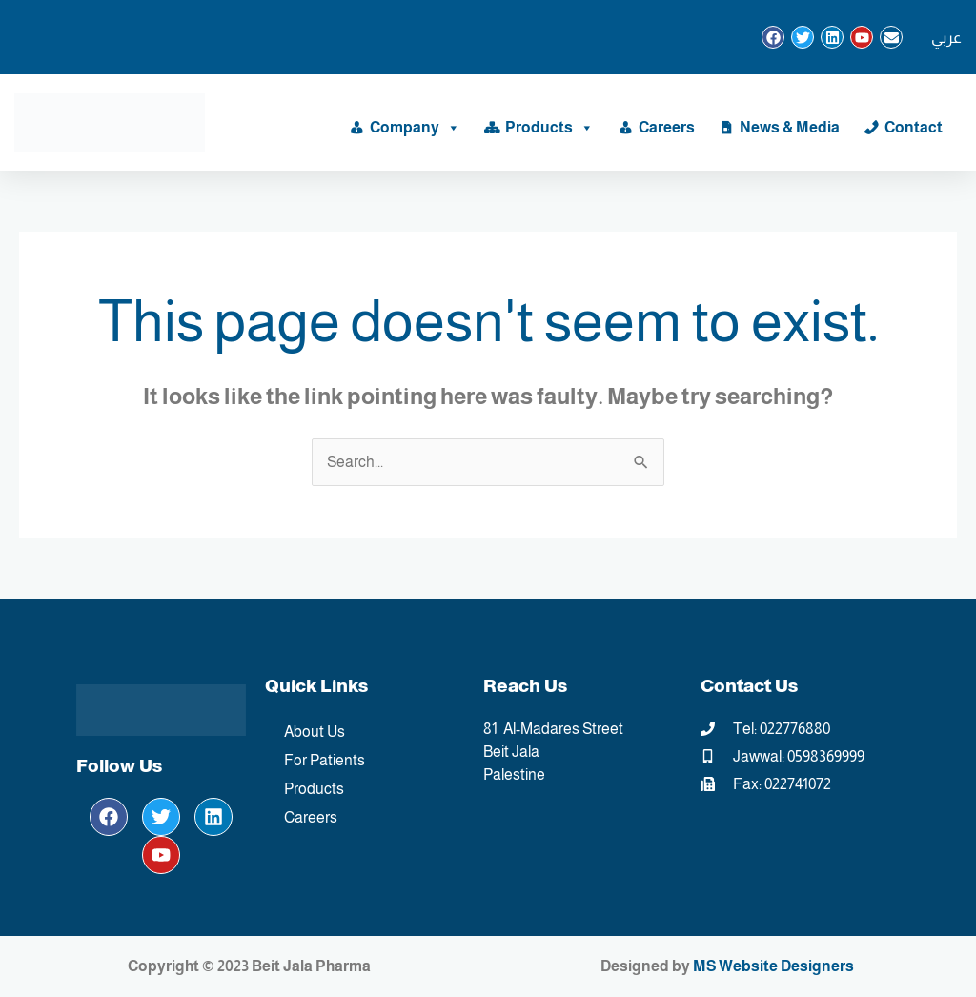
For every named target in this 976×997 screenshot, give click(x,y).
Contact (913, 127)
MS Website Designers (773, 966)
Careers (667, 127)
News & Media (790, 127)
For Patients (324, 760)
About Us (314, 731)
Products (549, 127)
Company (415, 127)
